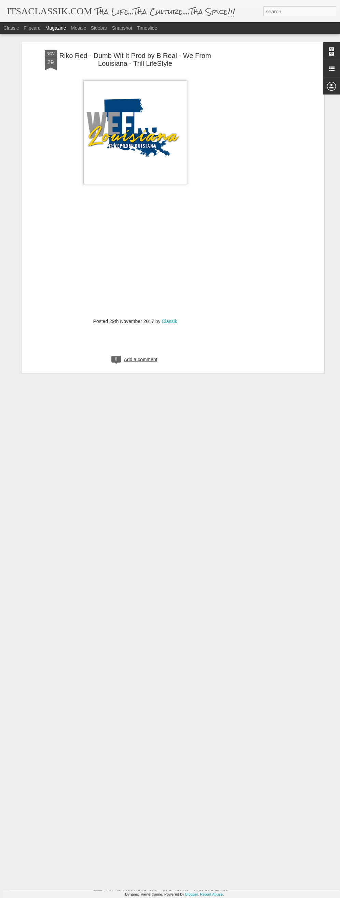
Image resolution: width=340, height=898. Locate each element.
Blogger (191, 894)
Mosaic (78, 28)
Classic (11, 28)
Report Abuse (211, 894)
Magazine (55, 28)
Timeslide (147, 28)
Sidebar (99, 28)
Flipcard (32, 28)
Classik (169, 280)
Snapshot (122, 28)
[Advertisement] (263, 55)
